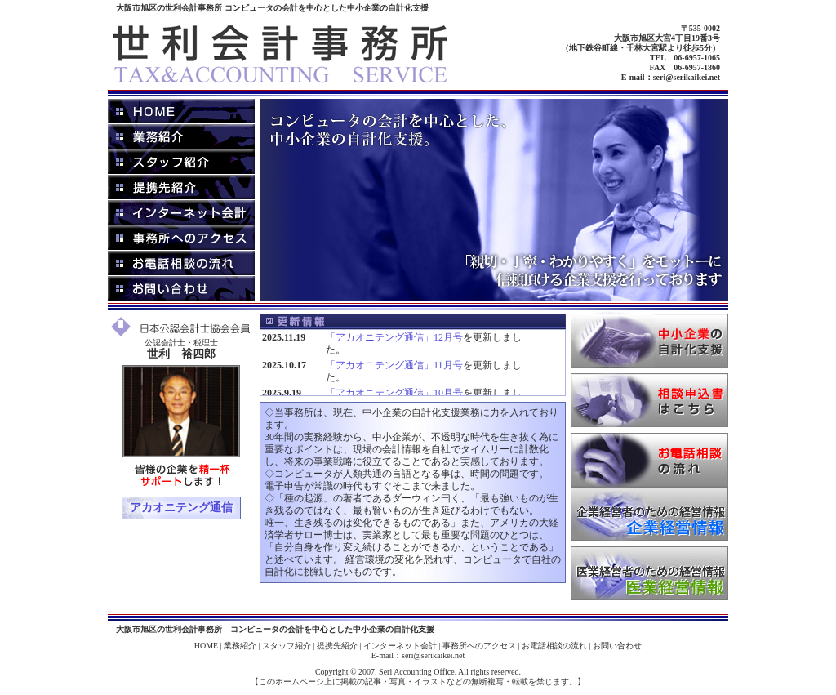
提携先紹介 (337, 645)
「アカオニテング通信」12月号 (394, 337)
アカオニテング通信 (181, 507)
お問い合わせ (617, 645)
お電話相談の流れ (554, 645)
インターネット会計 (400, 645)
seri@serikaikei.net (686, 77)
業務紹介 (240, 645)
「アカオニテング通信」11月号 (394, 365)
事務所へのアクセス (479, 645)
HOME (206, 645)
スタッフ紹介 (286, 645)
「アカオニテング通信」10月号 (394, 393)
